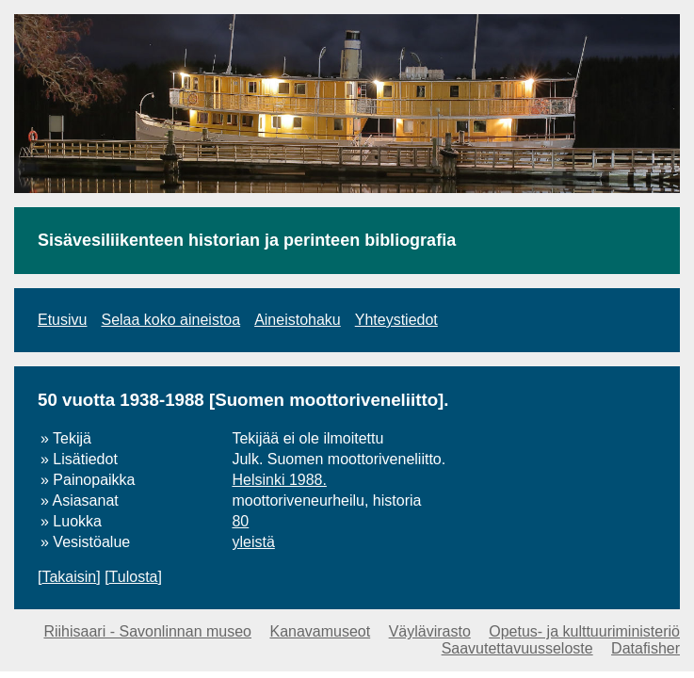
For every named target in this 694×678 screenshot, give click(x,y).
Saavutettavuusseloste (517, 648)
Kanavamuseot (319, 631)
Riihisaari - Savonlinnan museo (147, 631)
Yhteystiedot (396, 320)
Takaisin (68, 577)
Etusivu (62, 320)
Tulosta (133, 577)
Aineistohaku (297, 320)
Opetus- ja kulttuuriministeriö (584, 631)
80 (240, 521)
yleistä (253, 542)
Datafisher (645, 648)
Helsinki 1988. (279, 480)
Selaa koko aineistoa (170, 320)
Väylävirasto (430, 631)
